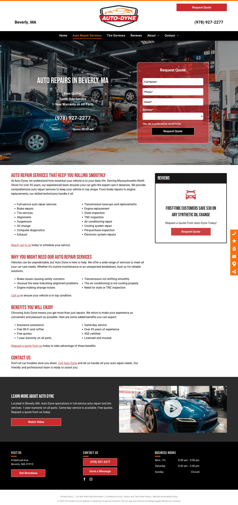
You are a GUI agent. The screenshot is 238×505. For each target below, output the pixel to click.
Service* (148, 110)
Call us (15, 295)
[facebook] (84, 480)
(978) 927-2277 (208, 22)
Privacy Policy (66, 496)
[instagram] (91, 480)
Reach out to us (21, 245)
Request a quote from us (26, 346)
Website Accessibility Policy (165, 496)
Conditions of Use (114, 496)
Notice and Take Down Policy (137, 496)
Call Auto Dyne (67, 363)
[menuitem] (63, 36)
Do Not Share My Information (90, 496)
